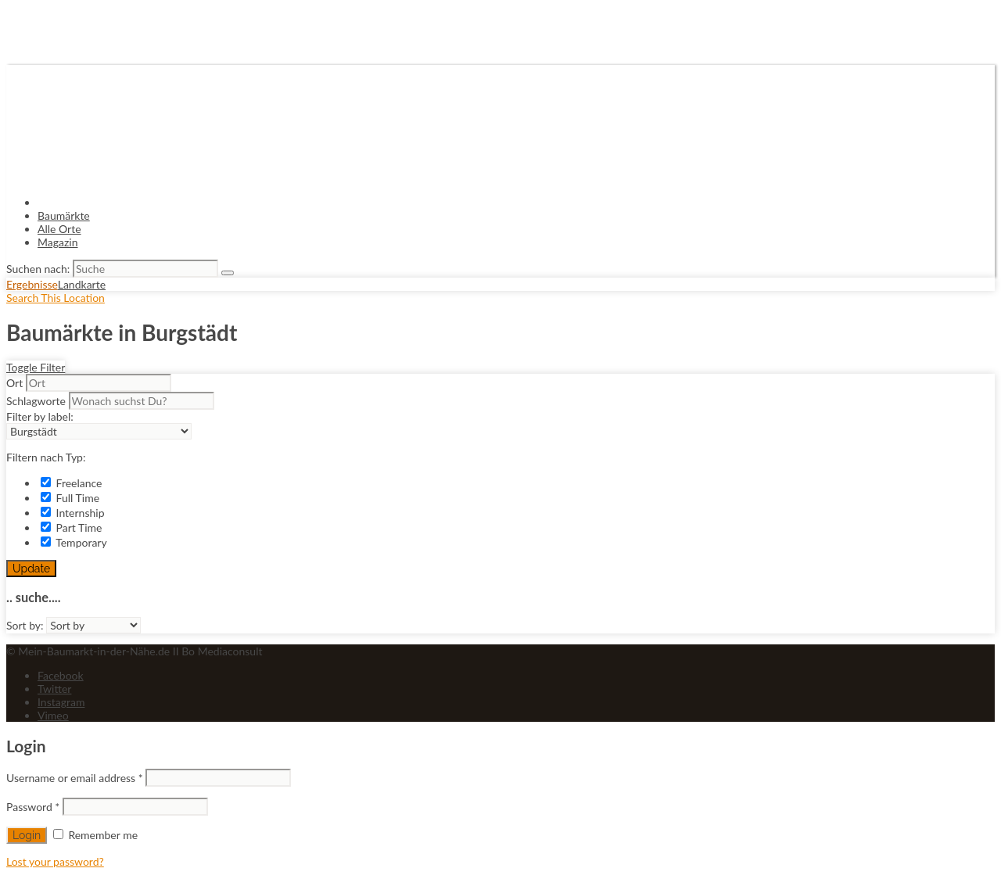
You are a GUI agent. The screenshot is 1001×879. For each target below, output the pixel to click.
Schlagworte (36, 400)
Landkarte (82, 284)
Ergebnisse (32, 284)
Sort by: (25, 625)
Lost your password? (55, 861)
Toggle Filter (35, 367)
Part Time (71, 527)
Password (32, 806)
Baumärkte (64, 215)
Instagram (61, 702)
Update (31, 568)
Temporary (74, 542)
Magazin (58, 242)
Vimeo (53, 715)
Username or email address (74, 777)
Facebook (61, 675)
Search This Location (55, 297)
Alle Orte (59, 228)
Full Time (70, 497)
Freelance (71, 483)
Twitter (54, 688)
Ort (14, 382)
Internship (72, 512)
